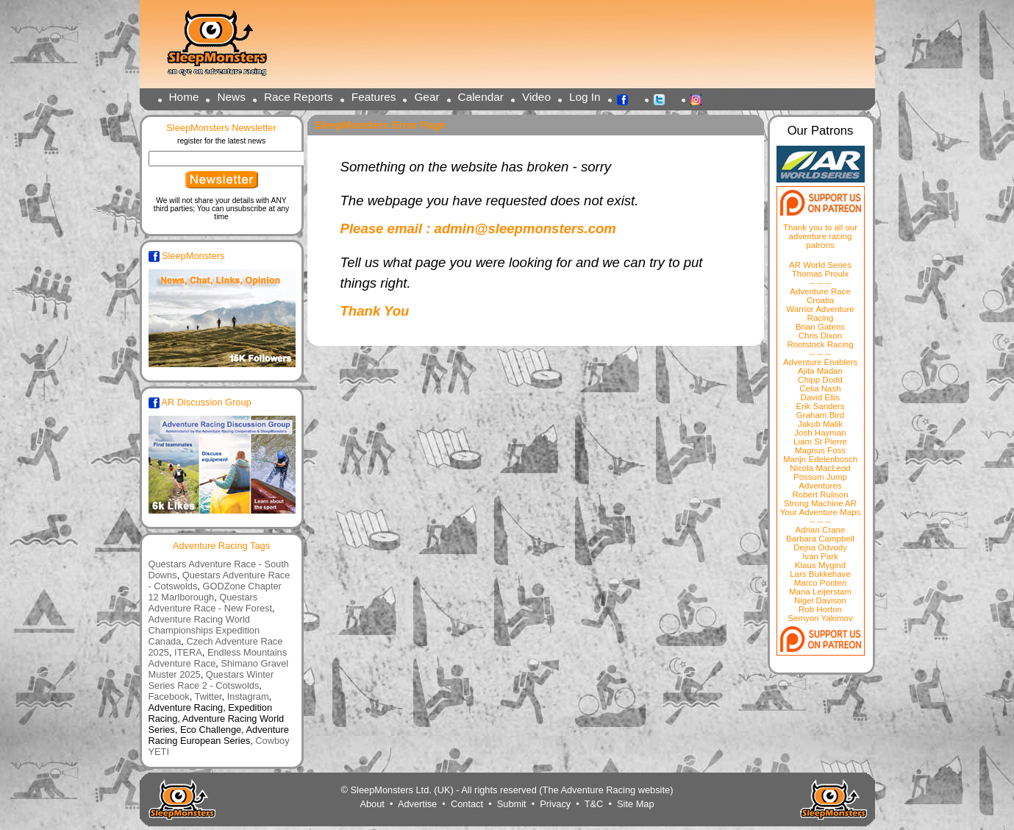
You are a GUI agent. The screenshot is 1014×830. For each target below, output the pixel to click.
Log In (585, 97)
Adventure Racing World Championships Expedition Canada (204, 630)
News (231, 97)
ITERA (188, 652)
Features (373, 97)
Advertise (417, 803)
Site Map (635, 803)
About (372, 803)
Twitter (663, 98)
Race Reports (298, 97)
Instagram (700, 98)
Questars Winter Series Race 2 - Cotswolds (211, 680)
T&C (594, 803)
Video (536, 97)
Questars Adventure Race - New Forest (211, 603)
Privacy (555, 803)
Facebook (626, 98)
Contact (467, 803)
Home (184, 97)
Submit (511, 803)
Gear (426, 97)
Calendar (481, 97)
